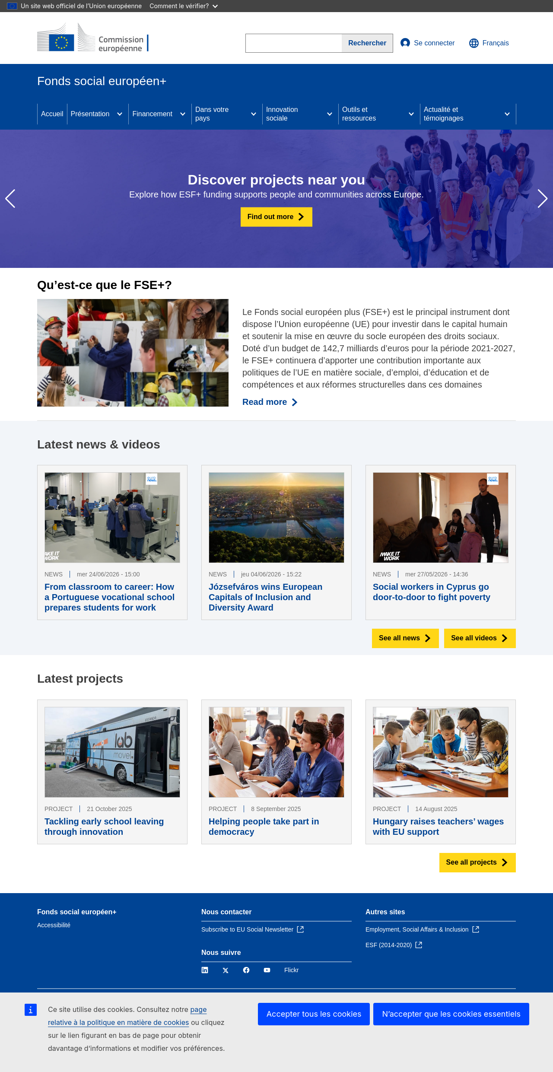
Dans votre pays (212, 114)
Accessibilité (53, 925)
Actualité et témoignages (444, 114)
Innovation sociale (282, 114)
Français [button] (489, 43)
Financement (152, 114)
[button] (543, 198)
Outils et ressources (359, 114)
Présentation (90, 114)
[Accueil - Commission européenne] (99, 38)
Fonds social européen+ (77, 912)
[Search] (367, 43)
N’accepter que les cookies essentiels (451, 1013)
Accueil (52, 114)
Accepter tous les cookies (314, 1013)
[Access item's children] (119, 114)
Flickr (291, 970)
